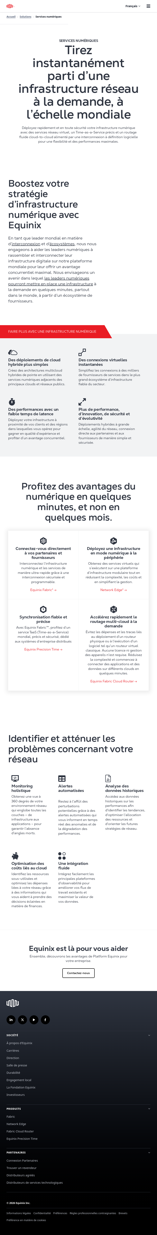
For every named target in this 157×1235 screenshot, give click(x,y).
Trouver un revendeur (22, 1168)
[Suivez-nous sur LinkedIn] (11, 1019)
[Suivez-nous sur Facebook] (45, 1019)
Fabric (11, 1117)
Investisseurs (16, 1095)
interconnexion (26, 243)
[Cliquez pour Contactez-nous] (78, 960)
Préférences (60, 1213)
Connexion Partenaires (22, 1160)
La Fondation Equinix (21, 1087)
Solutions (25, 16)
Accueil (11, 16)
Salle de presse (17, 1065)
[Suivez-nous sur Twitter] (22, 1019)
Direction (13, 1058)
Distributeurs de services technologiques (35, 1183)
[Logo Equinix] (11, 6)
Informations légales (19, 1213)
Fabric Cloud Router (20, 1131)
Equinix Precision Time (22, 1139)
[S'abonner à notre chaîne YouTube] (33, 1019)
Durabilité (13, 1073)
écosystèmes (62, 243)
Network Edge (16, 1124)
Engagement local (19, 1080)
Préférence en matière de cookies (26, 1220)
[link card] (43, 565)
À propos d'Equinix (19, 1043)
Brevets (123, 1213)
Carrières (13, 1050)
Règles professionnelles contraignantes (93, 1213)
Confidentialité (42, 1213)
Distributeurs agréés (21, 1175)
